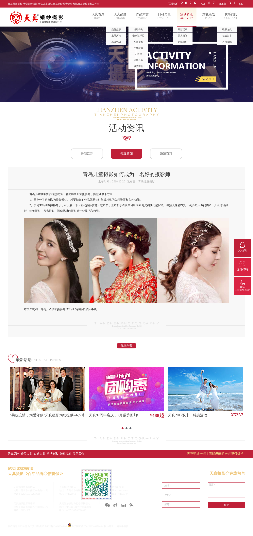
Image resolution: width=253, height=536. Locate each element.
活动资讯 (52, 453)
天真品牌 (13, 453)
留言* (226, 490)
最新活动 (87, 153)
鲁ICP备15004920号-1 (56, 526)
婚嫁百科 (166, 153)
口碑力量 (39, 453)
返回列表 (126, 345)
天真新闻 (126, 153)
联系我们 (78, 453)
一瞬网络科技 (121, 526)
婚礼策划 (65, 453)
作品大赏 (26, 453)
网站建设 (109, 526)
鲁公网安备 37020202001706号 (87, 526)
